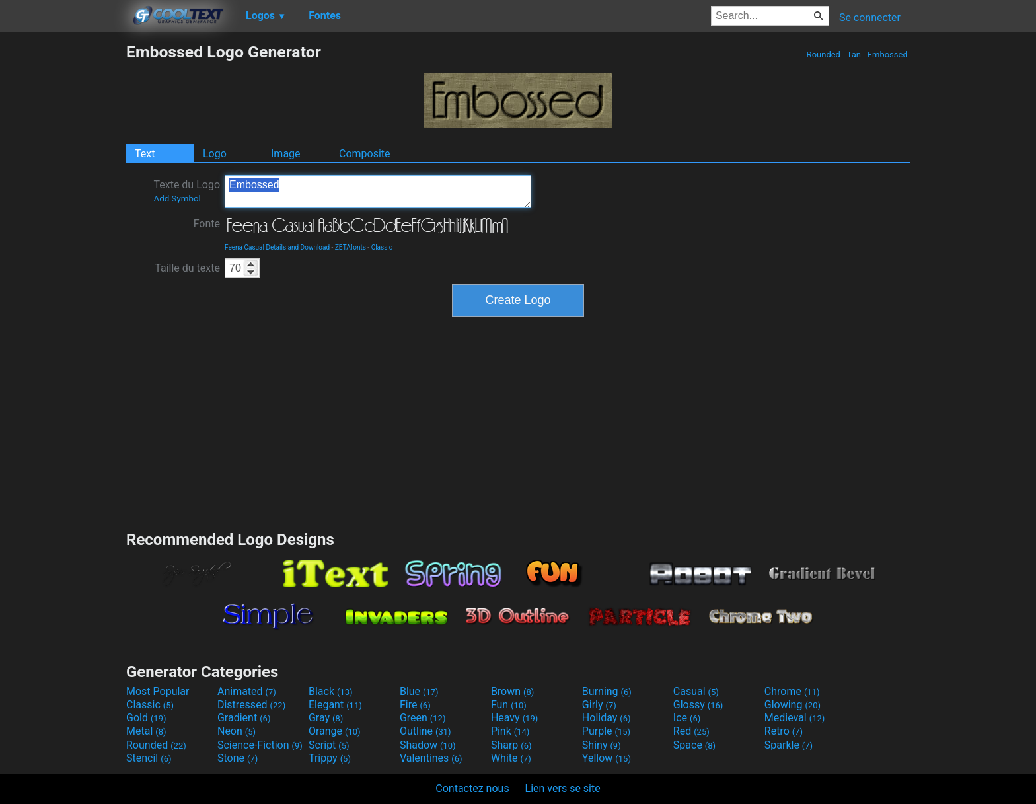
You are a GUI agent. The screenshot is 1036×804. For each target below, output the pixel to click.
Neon (236, 731)
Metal (146, 731)
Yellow (606, 758)
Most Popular (158, 691)
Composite (364, 153)
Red (691, 731)
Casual (696, 691)
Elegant (335, 704)
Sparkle (788, 745)
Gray (326, 718)
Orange (335, 731)
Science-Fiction (260, 745)
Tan (853, 54)
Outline (425, 731)
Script (329, 745)
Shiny (601, 745)
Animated (246, 691)
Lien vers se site (563, 788)
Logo (215, 153)
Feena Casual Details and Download (277, 247)
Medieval (794, 718)
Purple (606, 731)
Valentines (431, 758)
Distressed (251, 704)
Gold (146, 718)
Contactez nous (472, 788)
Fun (509, 704)
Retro (783, 731)
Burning (607, 691)
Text (145, 153)
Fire (415, 704)
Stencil (148, 758)
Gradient (243, 718)
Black (331, 691)
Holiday (606, 718)
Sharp (511, 745)
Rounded (823, 54)
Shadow (428, 745)
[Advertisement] (63, 240)
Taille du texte (187, 268)
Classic (381, 247)
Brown (512, 691)
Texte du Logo (186, 190)
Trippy (330, 758)
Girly (599, 704)
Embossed (887, 54)
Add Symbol (176, 198)
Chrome (792, 691)
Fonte (207, 223)
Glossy (698, 704)
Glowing (792, 704)
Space (694, 745)
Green (423, 718)
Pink (510, 731)
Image (286, 153)
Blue (419, 691)
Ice (686, 718)
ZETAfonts (350, 247)
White (511, 758)
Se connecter (870, 17)
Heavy (514, 718)
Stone (237, 758)
